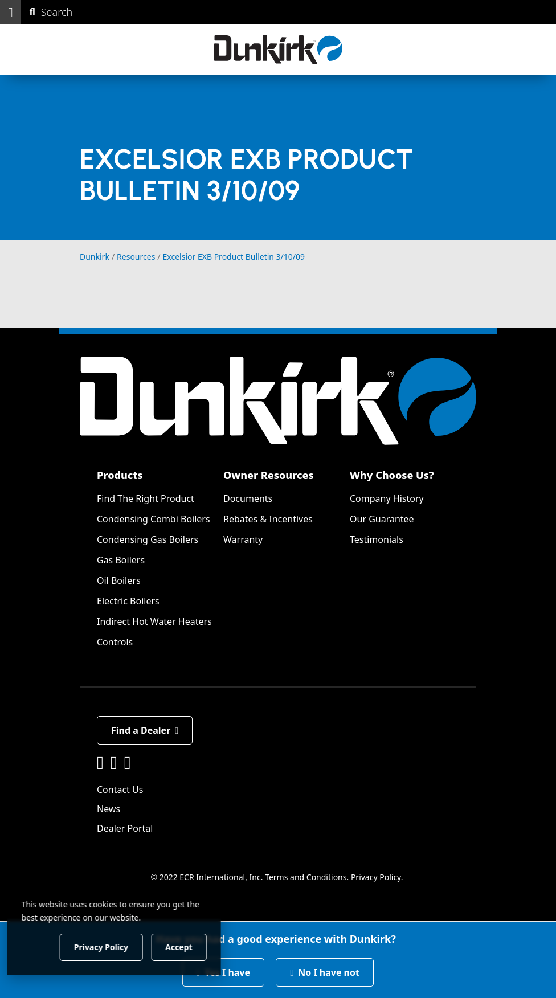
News (108, 809)
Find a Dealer (144, 730)
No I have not (324, 972)
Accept (194, 946)
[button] (10, 12)
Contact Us (120, 789)
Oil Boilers (119, 580)
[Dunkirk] (278, 49)
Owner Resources (268, 475)
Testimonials (376, 539)
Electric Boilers (128, 601)
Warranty (243, 539)
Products (119, 475)
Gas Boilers (121, 560)
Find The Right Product (145, 498)
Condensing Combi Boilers (153, 519)
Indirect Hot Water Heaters (154, 621)
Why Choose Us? (392, 475)
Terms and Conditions (305, 877)
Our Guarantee (382, 519)
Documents (247, 498)
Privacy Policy (376, 877)
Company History (387, 498)
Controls (115, 642)
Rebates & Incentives (268, 519)
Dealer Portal (125, 828)
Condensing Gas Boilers (147, 539)
